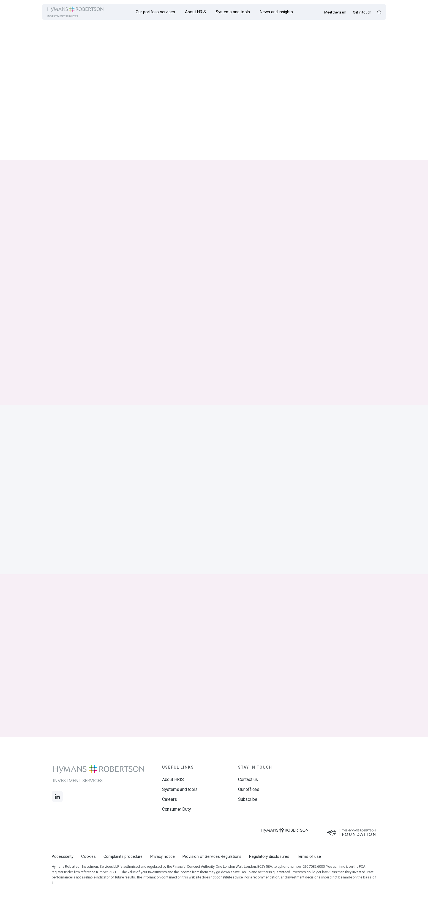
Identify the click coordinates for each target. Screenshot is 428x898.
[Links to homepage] (75, 12)
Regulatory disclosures (269, 869)
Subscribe (247, 812)
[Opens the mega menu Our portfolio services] (155, 12)
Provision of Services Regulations (211, 869)
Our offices (248, 802)
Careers (169, 812)
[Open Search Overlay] (379, 11)
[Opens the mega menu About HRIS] (195, 12)
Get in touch (362, 12)
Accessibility (62, 869)
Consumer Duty (176, 822)
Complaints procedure (123, 869)
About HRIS (173, 792)
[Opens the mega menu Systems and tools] (232, 12)
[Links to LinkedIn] (57, 809)
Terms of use (309, 869)
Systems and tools (180, 802)
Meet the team (335, 12)
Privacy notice (162, 869)
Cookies (88, 869)
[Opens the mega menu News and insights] (276, 12)
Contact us (248, 792)
